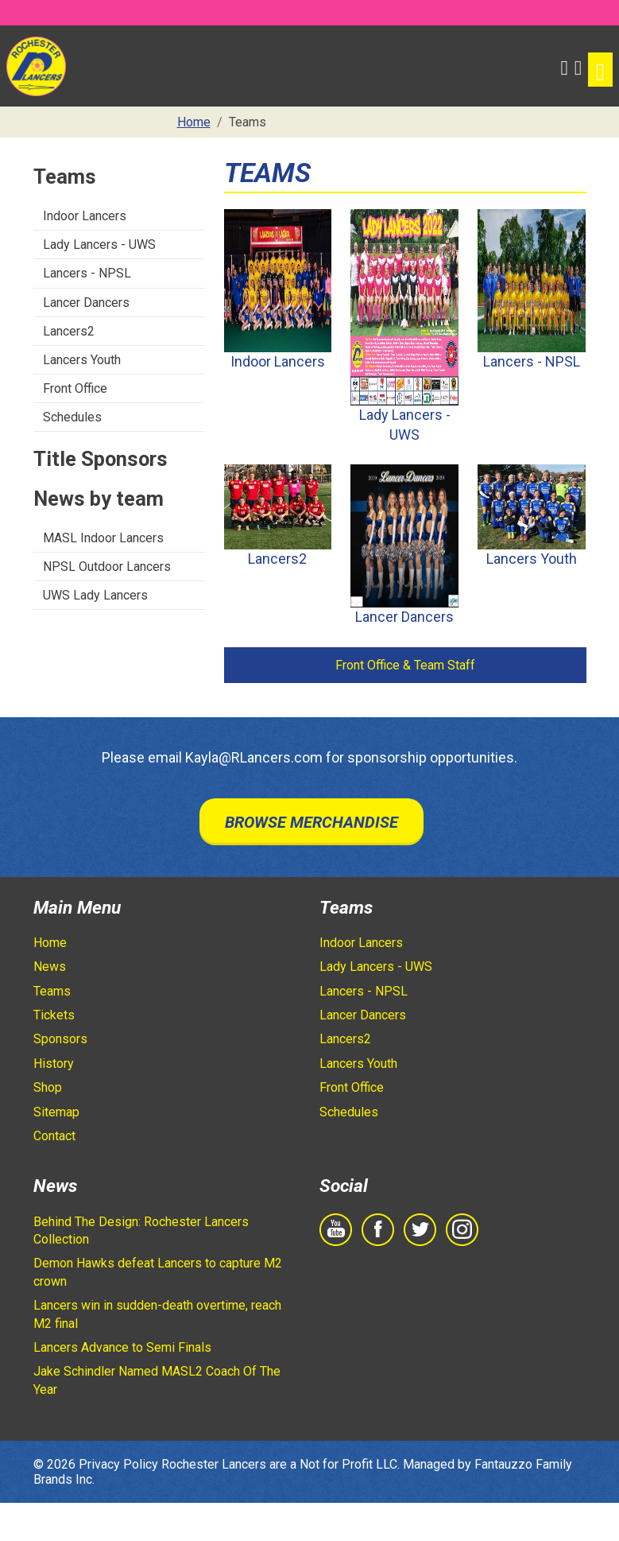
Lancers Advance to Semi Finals (122, 1347)
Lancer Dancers (86, 302)
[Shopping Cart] (578, 66)
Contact (54, 1135)
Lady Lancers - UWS (99, 244)
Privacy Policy (118, 1464)
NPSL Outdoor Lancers (107, 566)
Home (50, 942)
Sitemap (56, 1112)
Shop (47, 1087)
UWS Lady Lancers (95, 595)
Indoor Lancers (84, 215)
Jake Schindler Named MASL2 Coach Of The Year (156, 1380)
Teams (52, 991)
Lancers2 (69, 331)
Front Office (75, 388)
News (49, 966)
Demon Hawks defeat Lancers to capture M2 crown (157, 1272)
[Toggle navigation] (600, 69)
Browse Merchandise (311, 822)
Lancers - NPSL (87, 273)
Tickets (54, 1015)
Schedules (72, 417)
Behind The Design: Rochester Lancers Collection (141, 1230)
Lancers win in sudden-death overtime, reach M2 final (157, 1314)
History (53, 1063)
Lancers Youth (82, 359)
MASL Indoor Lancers (103, 537)
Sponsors (60, 1038)
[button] (563, 66)
